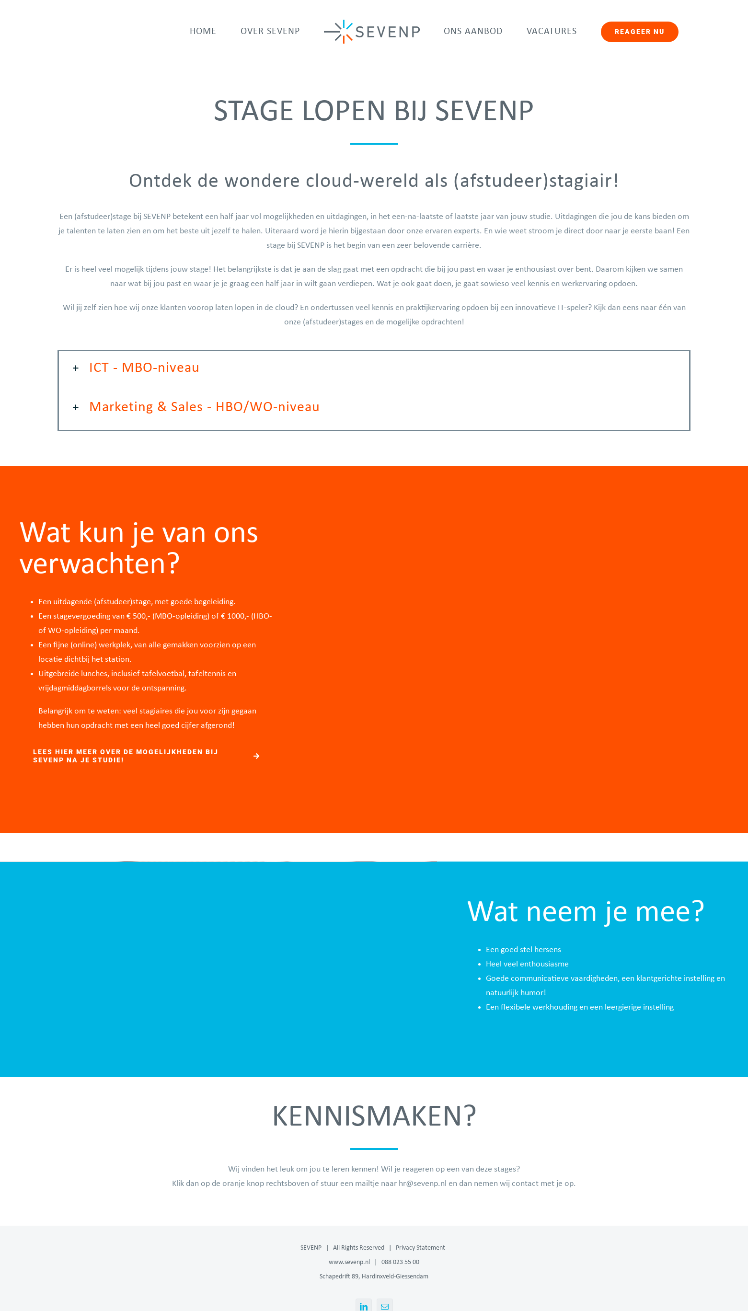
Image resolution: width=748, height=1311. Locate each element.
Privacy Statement (420, 1248)
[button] (374, 368)
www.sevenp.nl (349, 1262)
